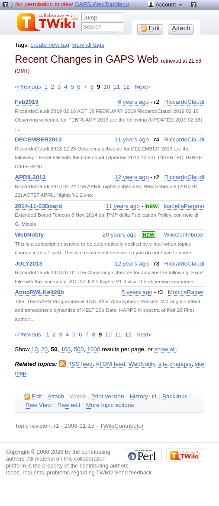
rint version (107, 396)
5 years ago (137, 292)
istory (139, 396)
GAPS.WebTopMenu (101, 4)
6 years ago (133, 102)
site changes (175, 364)
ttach (56, 396)
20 (44, 349)
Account (166, 4)
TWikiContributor (182, 234)
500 (79, 349)
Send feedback (133, 472)
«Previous (28, 86)
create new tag (50, 45)
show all (165, 349)
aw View (39, 405)
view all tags (88, 45)
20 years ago (120, 234)
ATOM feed (110, 364)
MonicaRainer (186, 292)
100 (66, 349)
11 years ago (132, 139)
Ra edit (68, 405)
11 (116, 86)
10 (106, 86)
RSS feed (80, 364)
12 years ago (132, 177)
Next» (142, 86)
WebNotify (142, 364)
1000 (93, 349)
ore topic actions (110, 405)
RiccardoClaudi (184, 102)
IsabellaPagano (184, 206)
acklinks (174, 396)
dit (33, 396)
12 (126, 86)
